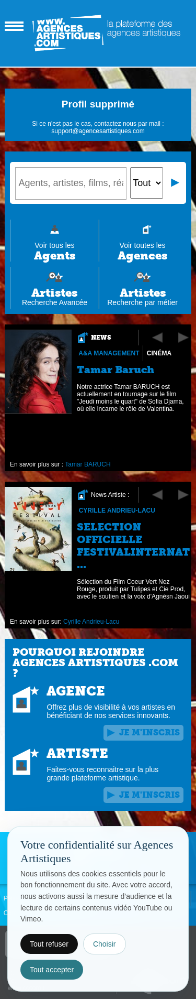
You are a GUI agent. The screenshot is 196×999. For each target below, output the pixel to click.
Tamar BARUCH (88, 464)
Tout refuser (49, 944)
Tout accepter (52, 969)
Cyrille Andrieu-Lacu (117, 510)
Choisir (104, 944)
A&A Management (109, 353)
